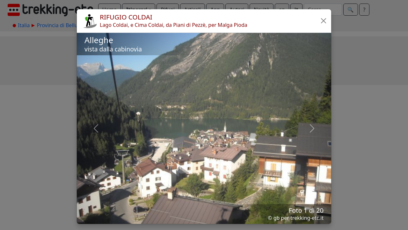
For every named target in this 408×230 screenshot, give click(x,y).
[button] (323, 21)
